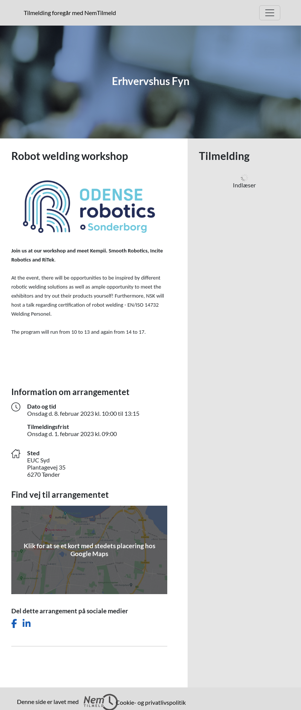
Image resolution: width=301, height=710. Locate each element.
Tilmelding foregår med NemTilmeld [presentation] (70, 12)
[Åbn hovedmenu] (269, 12)
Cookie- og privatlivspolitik (151, 702)
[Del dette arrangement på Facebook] (14, 623)
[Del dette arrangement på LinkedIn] (27, 623)
